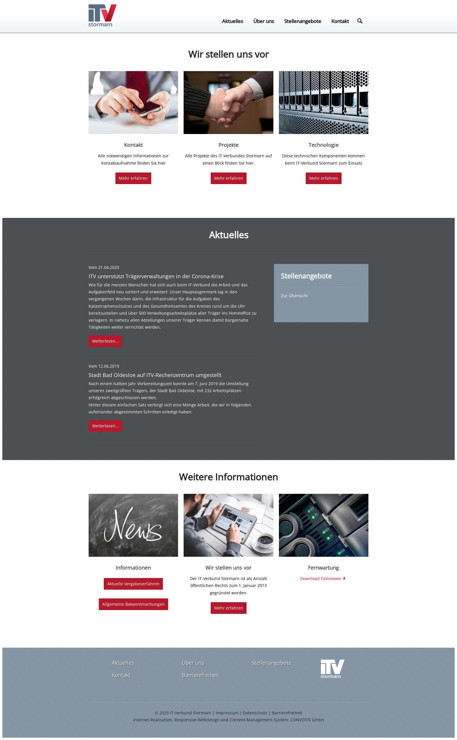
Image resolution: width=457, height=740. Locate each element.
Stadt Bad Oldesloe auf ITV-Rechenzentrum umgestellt (155, 374)
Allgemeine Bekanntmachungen (133, 604)
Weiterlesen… (105, 341)
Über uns (263, 20)
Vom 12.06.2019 (104, 366)
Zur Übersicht (294, 295)
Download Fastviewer (321, 578)
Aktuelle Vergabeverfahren (133, 583)
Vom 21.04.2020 (104, 267)
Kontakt (340, 20)
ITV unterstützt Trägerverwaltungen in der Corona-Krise (156, 276)
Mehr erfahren (133, 178)
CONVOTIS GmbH (307, 720)
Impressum (227, 713)
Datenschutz (255, 713)
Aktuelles (232, 20)
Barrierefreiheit (200, 675)
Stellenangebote (302, 20)
